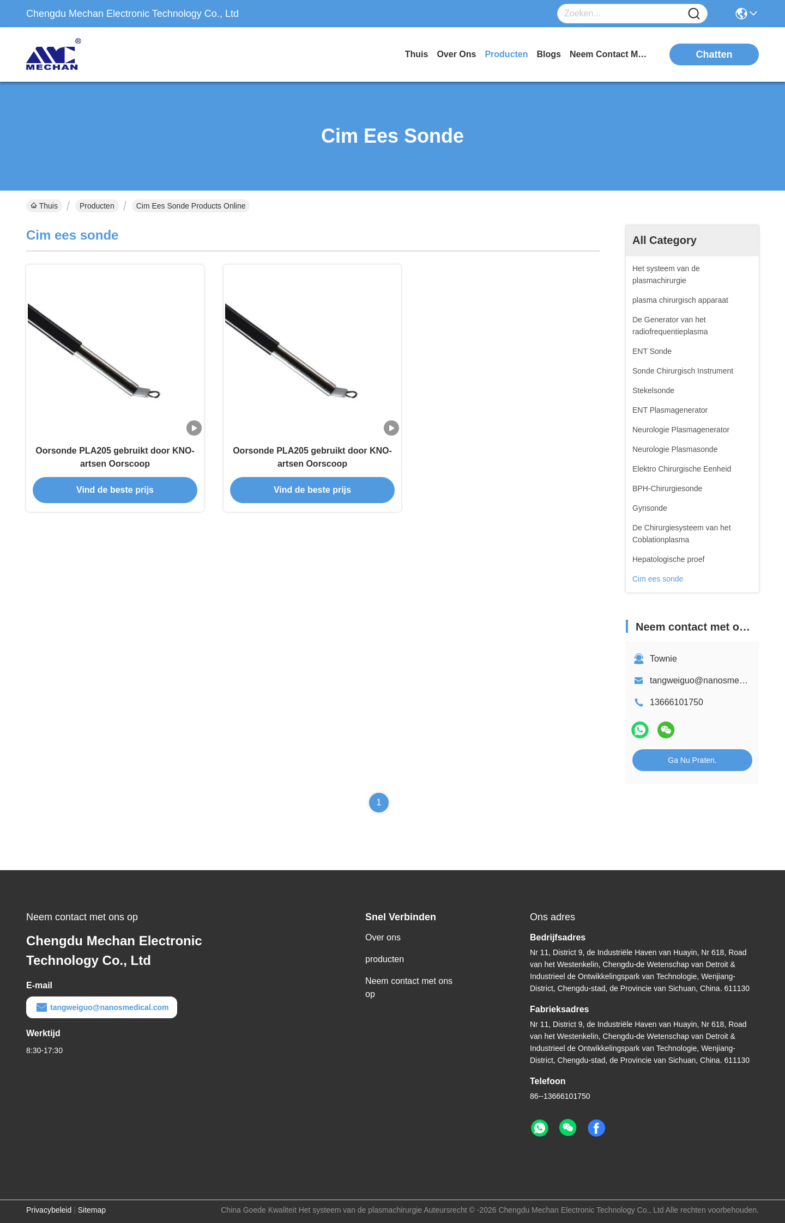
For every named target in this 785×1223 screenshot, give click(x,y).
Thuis (416, 54)
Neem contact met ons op (408, 987)
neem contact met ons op (610, 54)
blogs (549, 54)
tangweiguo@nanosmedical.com (713, 680)
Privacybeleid (48, 1210)
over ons (456, 54)
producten (506, 54)
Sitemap (92, 1210)
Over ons (383, 937)
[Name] (694, 14)
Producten (97, 205)
